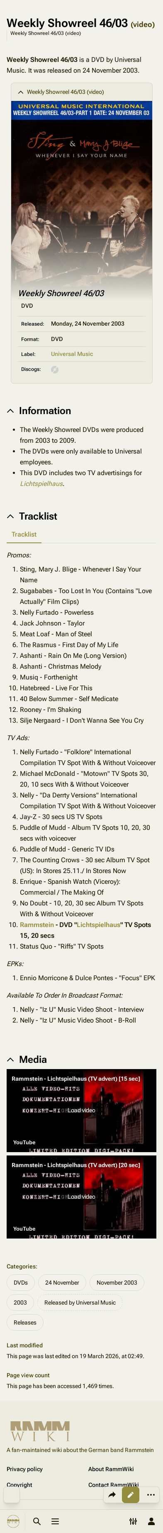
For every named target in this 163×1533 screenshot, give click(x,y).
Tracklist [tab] (24, 534)
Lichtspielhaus (41, 484)
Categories (21, 1266)
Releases (25, 1322)
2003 (20, 1302)
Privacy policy (25, 1469)
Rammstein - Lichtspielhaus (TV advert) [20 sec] (76, 1165)
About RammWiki (111, 1469)
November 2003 (117, 1282)
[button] (81, 1110)
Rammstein (37, 925)
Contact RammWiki (113, 1484)
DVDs (21, 1282)
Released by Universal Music (80, 1302)
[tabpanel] (81, 788)
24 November (62, 1282)
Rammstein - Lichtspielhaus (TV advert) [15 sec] (76, 1078)
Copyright (19, 1484)
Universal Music (72, 354)
